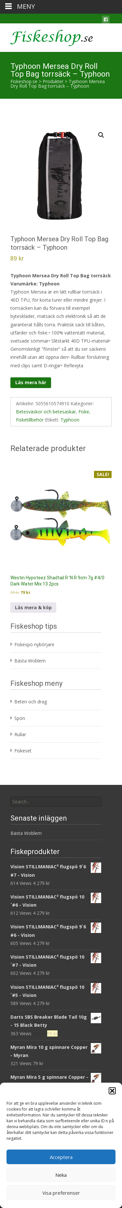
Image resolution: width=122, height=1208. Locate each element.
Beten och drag (30, 701)
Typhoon (70, 420)
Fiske (83, 412)
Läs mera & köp (33, 607)
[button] (112, 1091)
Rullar (20, 734)
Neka (61, 1175)
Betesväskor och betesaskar (46, 412)
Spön (19, 718)
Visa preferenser (61, 1192)
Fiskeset (23, 751)
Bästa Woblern (30, 661)
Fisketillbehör (30, 420)
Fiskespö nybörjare (34, 644)
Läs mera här (30, 382)
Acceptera (61, 1157)
